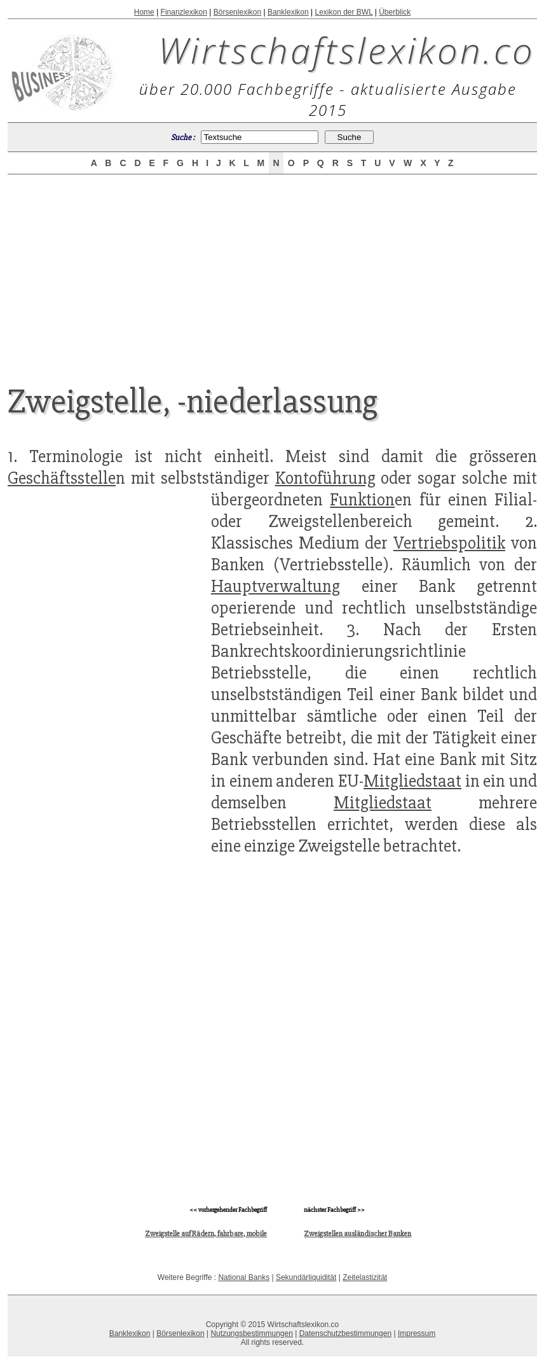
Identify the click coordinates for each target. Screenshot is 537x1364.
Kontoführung (325, 478)
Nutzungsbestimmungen (251, 1333)
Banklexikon (288, 12)
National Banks (243, 1277)
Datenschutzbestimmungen (345, 1333)
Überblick (395, 12)
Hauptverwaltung (275, 586)
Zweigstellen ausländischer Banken (357, 1234)
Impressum (416, 1333)
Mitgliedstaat (412, 781)
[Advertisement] (272, 268)
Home (144, 12)
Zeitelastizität (365, 1277)
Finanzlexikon (184, 12)
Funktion (362, 499)
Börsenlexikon (237, 12)
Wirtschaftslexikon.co (346, 49)
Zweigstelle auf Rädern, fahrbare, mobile (206, 1234)
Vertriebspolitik (449, 543)
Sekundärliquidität (306, 1277)
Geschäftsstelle (62, 478)
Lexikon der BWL (343, 12)
